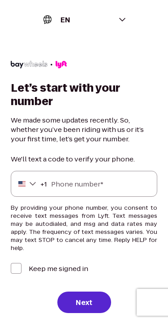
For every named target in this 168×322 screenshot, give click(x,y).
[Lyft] (39, 66)
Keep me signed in (58, 268)
